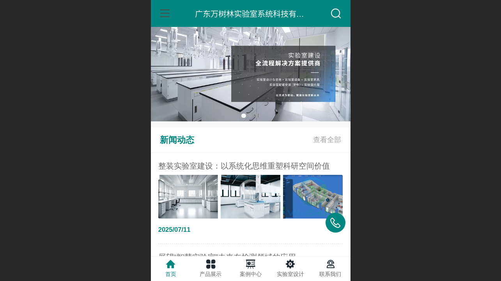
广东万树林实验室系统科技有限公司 (257, 13)
